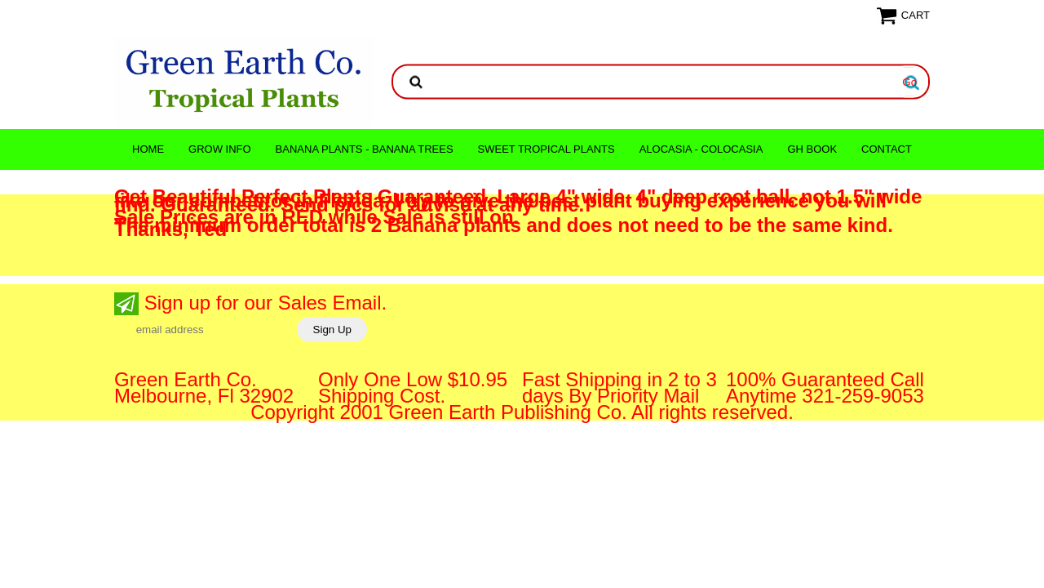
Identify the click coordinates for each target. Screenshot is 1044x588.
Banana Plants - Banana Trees (364, 149)
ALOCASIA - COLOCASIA (701, 149)
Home (148, 149)
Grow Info (219, 149)
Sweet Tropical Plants (546, 149)
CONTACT (886, 149)
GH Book (812, 149)
